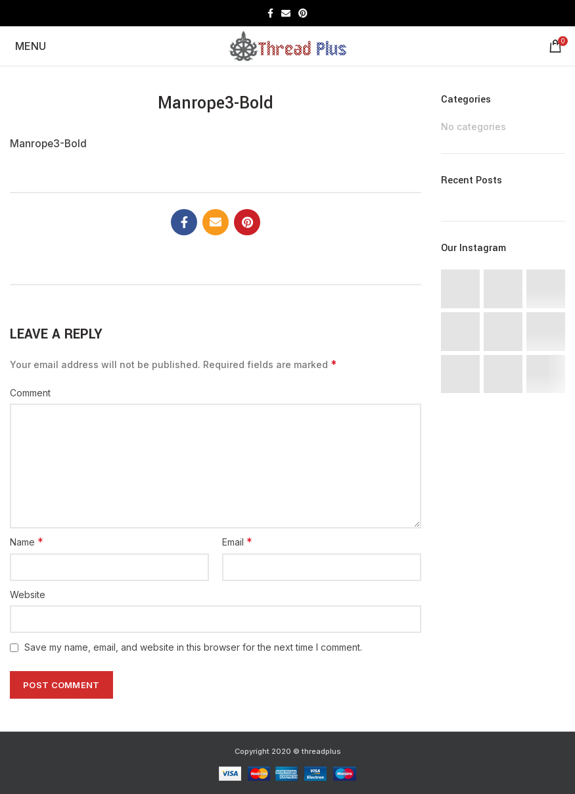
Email (237, 541)
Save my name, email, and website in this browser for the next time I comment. (193, 647)
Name (26, 541)
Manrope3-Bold (48, 143)
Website (27, 594)
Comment (30, 392)
